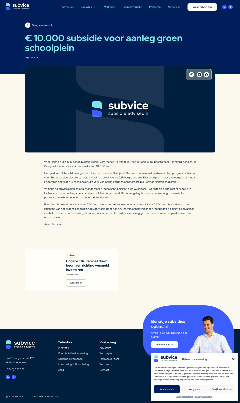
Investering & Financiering (73, 364)
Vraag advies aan (202, 7)
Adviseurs (68, 7)
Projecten (155, 7)
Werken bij (174, 7)
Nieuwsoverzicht (132, 7)
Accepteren (167, 389)
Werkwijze (109, 7)
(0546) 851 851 (15, 369)
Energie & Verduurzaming (73, 353)
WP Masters (53, 396)
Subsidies (88, 7)
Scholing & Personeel (70, 358)
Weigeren (194, 389)
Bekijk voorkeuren (222, 389)
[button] (233, 359)
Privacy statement (184, 396)
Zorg (61, 369)
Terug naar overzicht (42, 25)
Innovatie (63, 347)
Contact (104, 369)
